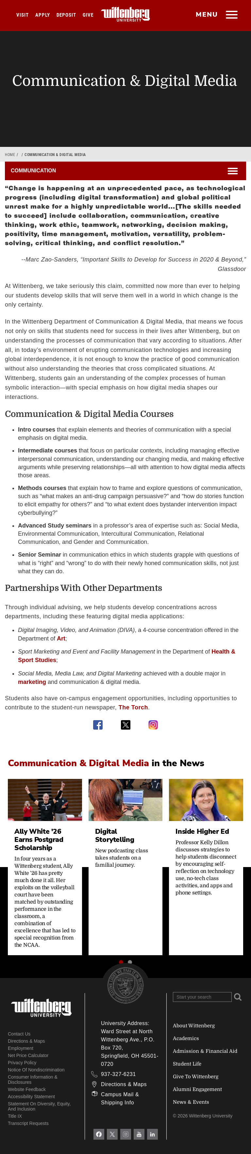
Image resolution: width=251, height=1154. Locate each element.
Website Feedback (27, 1089)
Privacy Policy (22, 1062)
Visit (22, 15)
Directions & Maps (26, 1041)
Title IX (15, 1116)
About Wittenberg (194, 1026)
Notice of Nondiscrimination (36, 1069)
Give (88, 15)
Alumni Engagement (197, 1089)
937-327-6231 (118, 1074)
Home (10, 154)
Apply (42, 15)
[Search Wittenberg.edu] (202, 997)
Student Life (187, 1064)
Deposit (66, 15)
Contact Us (19, 1033)
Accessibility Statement (31, 1096)
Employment (20, 1048)
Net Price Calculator (28, 1055)
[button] (121, 962)
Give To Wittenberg (195, 1077)
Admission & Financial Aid (205, 1051)
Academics (186, 1038)
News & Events (191, 1102)
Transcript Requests (28, 1123)
